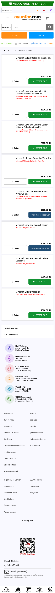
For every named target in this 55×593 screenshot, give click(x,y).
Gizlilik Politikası (10, 465)
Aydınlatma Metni (11, 471)
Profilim (33, 426)
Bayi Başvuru (9, 420)
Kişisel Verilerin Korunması (14, 446)
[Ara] (50, 27)
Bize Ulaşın (8, 439)
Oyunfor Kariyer (36, 480)
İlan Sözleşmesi (10, 452)
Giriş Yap (33, 420)
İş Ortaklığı (8, 426)
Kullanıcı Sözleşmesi (38, 439)
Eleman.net (34, 486)
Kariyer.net (34, 493)
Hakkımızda (8, 414)
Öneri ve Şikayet (10, 506)
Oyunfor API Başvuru (12, 433)
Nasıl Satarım (9, 499)
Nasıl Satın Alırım (10, 493)
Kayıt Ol (33, 414)
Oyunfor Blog (9, 486)
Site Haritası (35, 446)
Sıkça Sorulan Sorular (12, 480)
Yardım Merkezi (10, 512)
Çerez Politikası (10, 458)
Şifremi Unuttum (36, 433)
